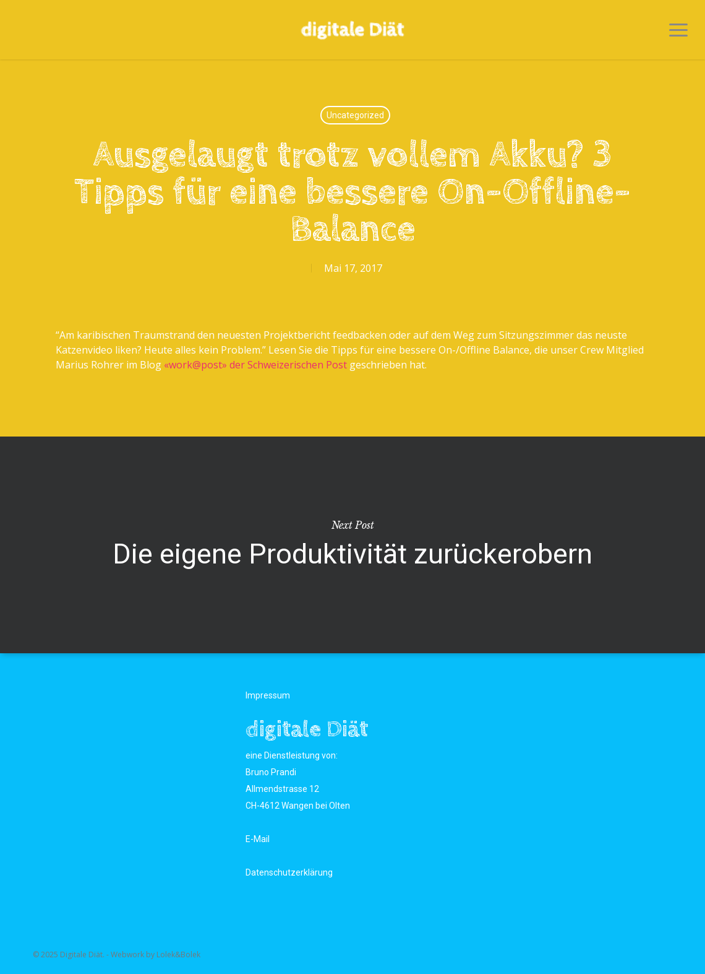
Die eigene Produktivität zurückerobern (352, 545)
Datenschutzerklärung (289, 872)
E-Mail (258, 839)
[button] (678, 30)
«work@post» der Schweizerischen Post (255, 365)
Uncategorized (355, 115)
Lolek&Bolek (178, 954)
